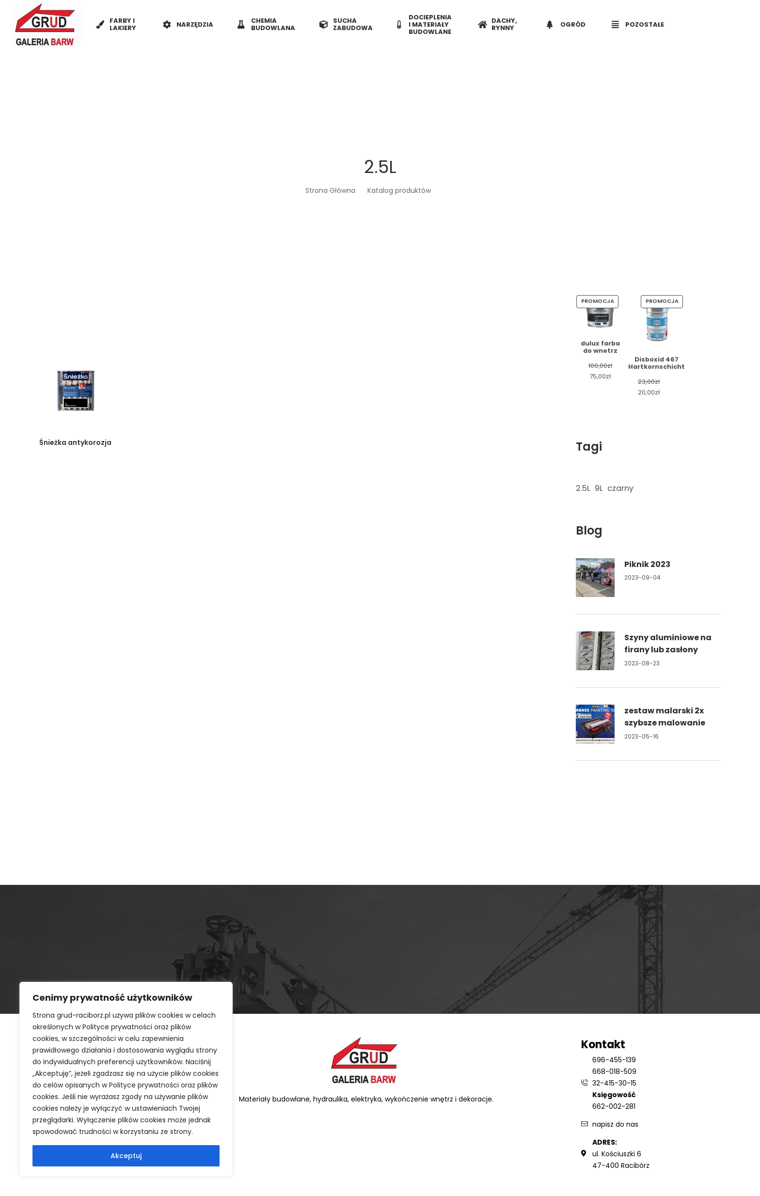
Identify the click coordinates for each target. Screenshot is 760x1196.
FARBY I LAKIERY (116, 24)
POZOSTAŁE (638, 24)
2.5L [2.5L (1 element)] (583, 488)
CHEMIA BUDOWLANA (266, 24)
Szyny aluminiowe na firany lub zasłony (668, 644)
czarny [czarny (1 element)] (620, 488)
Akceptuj (126, 1156)
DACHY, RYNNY (497, 24)
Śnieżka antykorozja (75, 442)
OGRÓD (566, 24)
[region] (126, 1079)
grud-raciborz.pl (84, 1015)
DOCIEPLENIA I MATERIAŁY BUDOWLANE (424, 24)
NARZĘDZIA (188, 24)
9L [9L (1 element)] (599, 488)
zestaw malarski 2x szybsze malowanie (664, 717)
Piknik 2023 (647, 564)
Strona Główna (330, 190)
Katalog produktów (399, 190)
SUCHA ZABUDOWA (346, 24)
